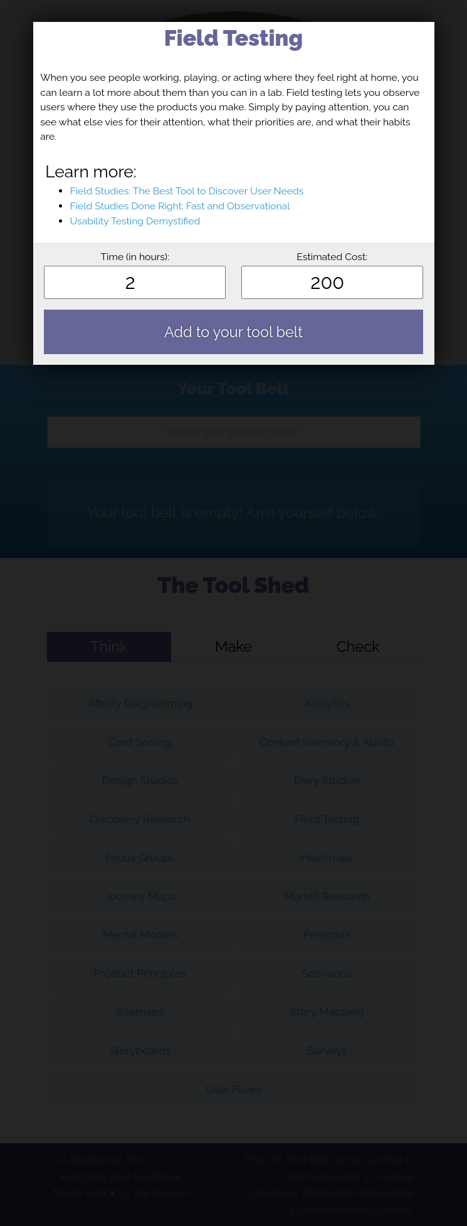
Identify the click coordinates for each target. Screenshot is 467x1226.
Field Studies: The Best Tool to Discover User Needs (186, 191)
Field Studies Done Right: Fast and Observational (180, 206)
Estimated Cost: (331, 257)
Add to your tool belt (233, 331)
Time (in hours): (134, 257)
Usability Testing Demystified (135, 221)
